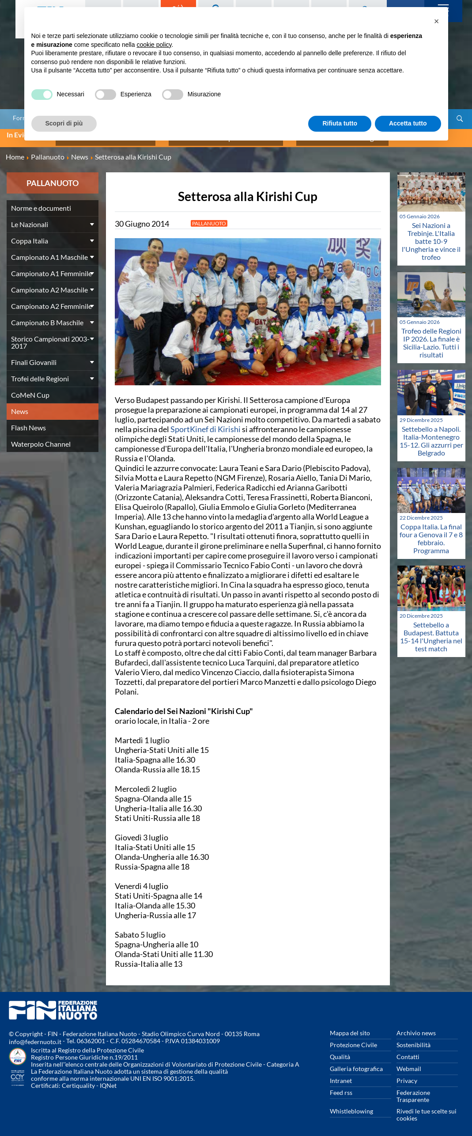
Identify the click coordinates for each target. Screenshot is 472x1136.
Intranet (341, 1075)
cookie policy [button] (153, 44)
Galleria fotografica (356, 1063)
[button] (437, 21)
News (19, 405)
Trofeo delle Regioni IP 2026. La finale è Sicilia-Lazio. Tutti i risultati (431, 337)
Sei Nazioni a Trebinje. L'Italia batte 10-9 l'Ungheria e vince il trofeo (431, 235)
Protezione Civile (353, 1039)
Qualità (340, 1051)
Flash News (28, 422)
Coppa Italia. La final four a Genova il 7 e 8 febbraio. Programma (431, 533)
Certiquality (78, 1079)
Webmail (408, 1063)
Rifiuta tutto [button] (339, 123)
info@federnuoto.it (35, 1036)
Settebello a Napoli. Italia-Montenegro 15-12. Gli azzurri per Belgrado (431, 434)
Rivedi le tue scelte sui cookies (426, 1109)
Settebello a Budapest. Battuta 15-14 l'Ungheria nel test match (431, 631)
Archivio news (416, 1027)
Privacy (406, 1075)
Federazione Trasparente (413, 1090)
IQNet (108, 1079)
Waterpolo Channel (41, 438)
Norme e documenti (41, 202)
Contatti (407, 1051)
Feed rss (341, 1086)
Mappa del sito (350, 1027)
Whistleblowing (351, 1105)
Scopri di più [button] (64, 123)
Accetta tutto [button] (408, 123)
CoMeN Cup (30, 389)
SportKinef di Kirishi (205, 423)
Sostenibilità (413, 1039)
